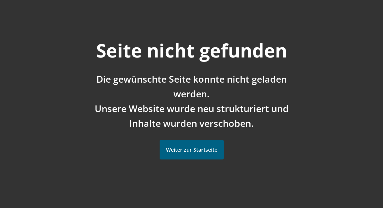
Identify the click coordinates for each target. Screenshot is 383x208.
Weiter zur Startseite (191, 149)
